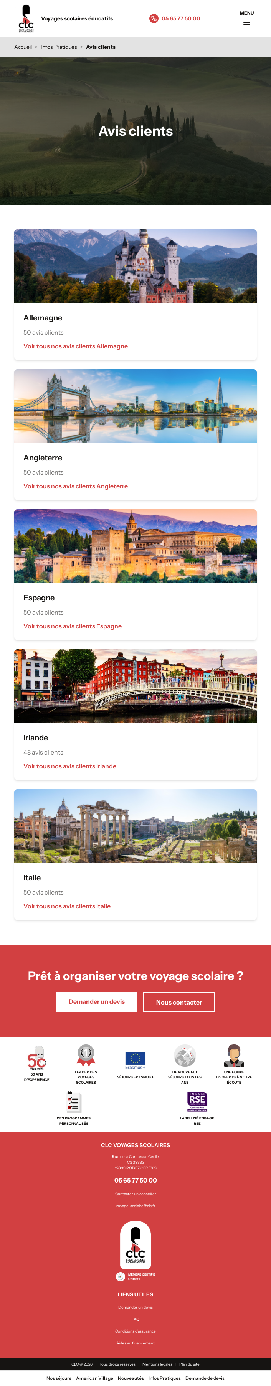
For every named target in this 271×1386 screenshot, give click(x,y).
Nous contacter (179, 1002)
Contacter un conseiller (135, 1193)
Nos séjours (58, 1378)
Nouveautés (131, 1378)
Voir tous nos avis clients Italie (67, 906)
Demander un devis (97, 1001)
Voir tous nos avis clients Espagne (72, 626)
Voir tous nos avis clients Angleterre (75, 486)
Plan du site (189, 1364)
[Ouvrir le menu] (247, 18)
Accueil (23, 46)
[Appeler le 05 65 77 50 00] (154, 18)
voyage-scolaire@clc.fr (135, 1205)
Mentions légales (157, 1364)
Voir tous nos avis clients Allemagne (75, 346)
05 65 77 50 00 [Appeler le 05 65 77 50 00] (181, 18)
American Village (94, 1378)
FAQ (135, 1319)
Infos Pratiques (59, 46)
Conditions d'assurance (135, 1331)
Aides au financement (135, 1343)
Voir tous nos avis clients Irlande (69, 766)
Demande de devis (205, 1378)
